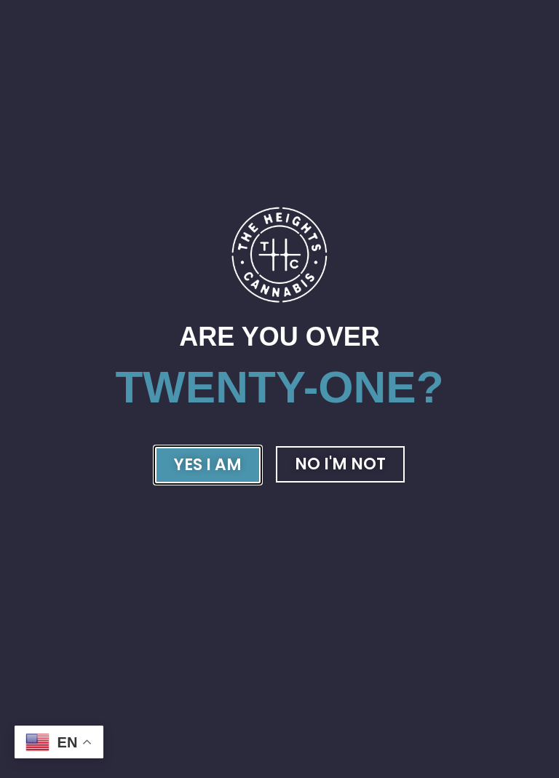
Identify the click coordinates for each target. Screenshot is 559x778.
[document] (279, 389)
